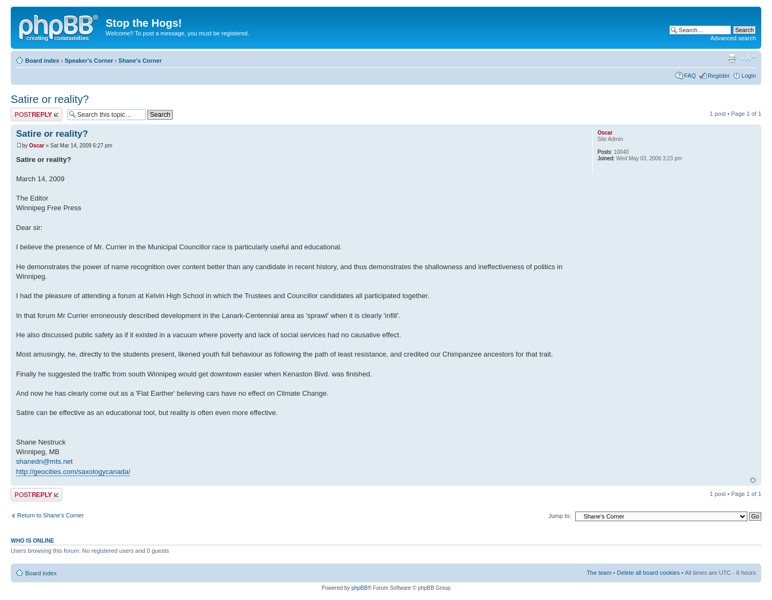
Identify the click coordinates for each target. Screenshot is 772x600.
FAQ (690, 75)
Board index (42, 60)
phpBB (359, 588)
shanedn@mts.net (44, 461)
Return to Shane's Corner (50, 515)
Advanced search (733, 38)
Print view (732, 58)
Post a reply (36, 114)
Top (753, 480)
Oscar (36, 146)
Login (748, 75)
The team (599, 572)
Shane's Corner (140, 60)
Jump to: (559, 516)
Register (719, 75)
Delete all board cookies (648, 572)
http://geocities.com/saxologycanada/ (73, 472)
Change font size (748, 58)
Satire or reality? (50, 99)
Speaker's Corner (88, 60)
